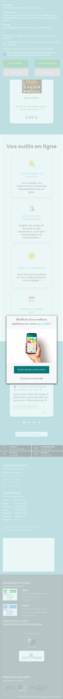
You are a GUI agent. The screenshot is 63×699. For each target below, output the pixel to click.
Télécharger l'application (31, 369)
